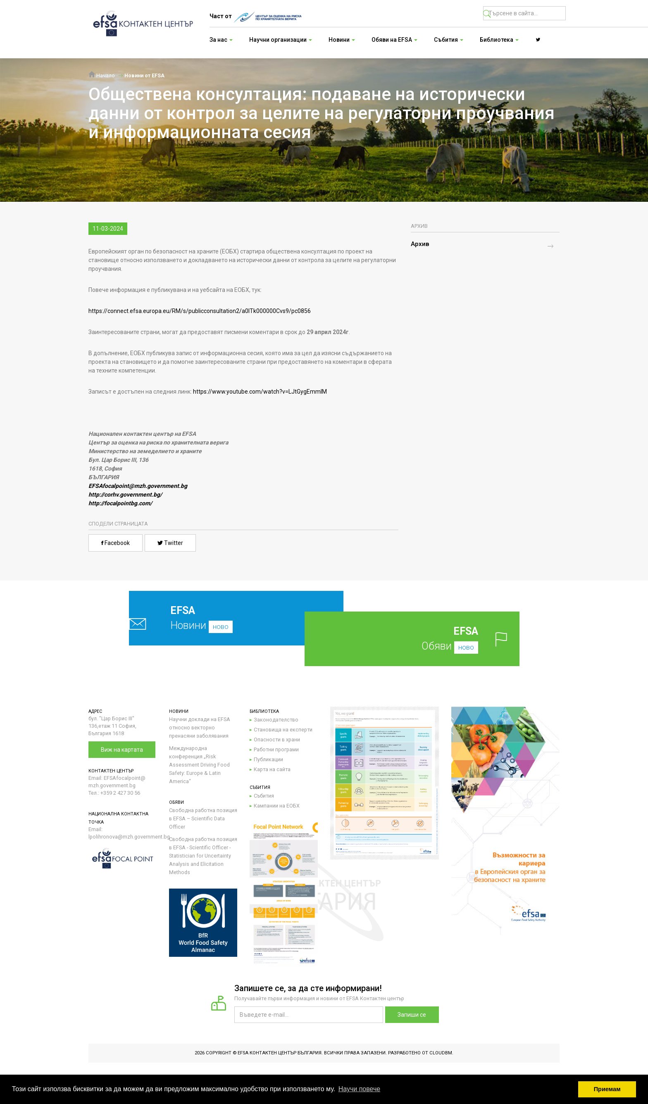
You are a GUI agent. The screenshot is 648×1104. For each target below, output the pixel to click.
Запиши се (412, 1014)
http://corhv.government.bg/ (125, 494)
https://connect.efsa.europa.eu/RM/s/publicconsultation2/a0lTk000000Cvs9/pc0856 (199, 311)
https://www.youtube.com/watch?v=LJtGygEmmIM (260, 391)
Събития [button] (448, 39)
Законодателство (276, 720)
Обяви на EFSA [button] (394, 39)
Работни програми (276, 749)
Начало (101, 75)
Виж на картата (122, 749)
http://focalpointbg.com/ (120, 503)
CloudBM (440, 1053)
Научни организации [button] (280, 39)
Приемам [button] (607, 1089)
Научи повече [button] (359, 1088)
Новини (217, 618)
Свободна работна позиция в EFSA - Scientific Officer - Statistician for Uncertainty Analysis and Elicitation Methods (203, 855)
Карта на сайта (272, 769)
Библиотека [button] (499, 39)
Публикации (268, 759)
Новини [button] (342, 39)
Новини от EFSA (144, 75)
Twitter (170, 543)
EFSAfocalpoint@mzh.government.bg (137, 486)
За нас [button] (221, 39)
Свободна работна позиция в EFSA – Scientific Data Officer (203, 818)
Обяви (425, 638)
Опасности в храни (277, 739)
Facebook (115, 543)
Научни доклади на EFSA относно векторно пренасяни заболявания (199, 727)
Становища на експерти (283, 729)
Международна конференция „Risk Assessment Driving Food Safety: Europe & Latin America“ (199, 764)
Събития (264, 796)
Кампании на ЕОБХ (277, 806)
